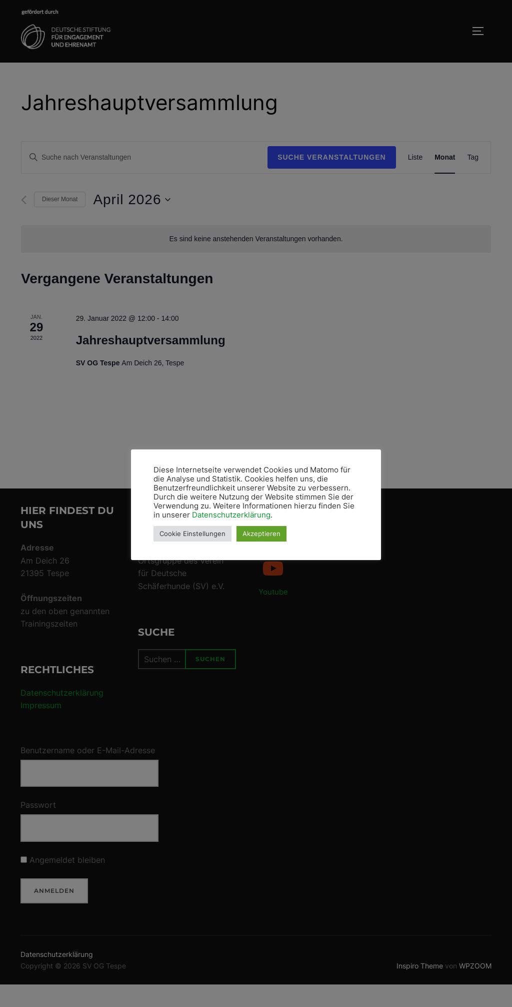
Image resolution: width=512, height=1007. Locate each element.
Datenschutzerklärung (231, 515)
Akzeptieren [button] (261, 534)
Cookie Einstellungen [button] (193, 534)
